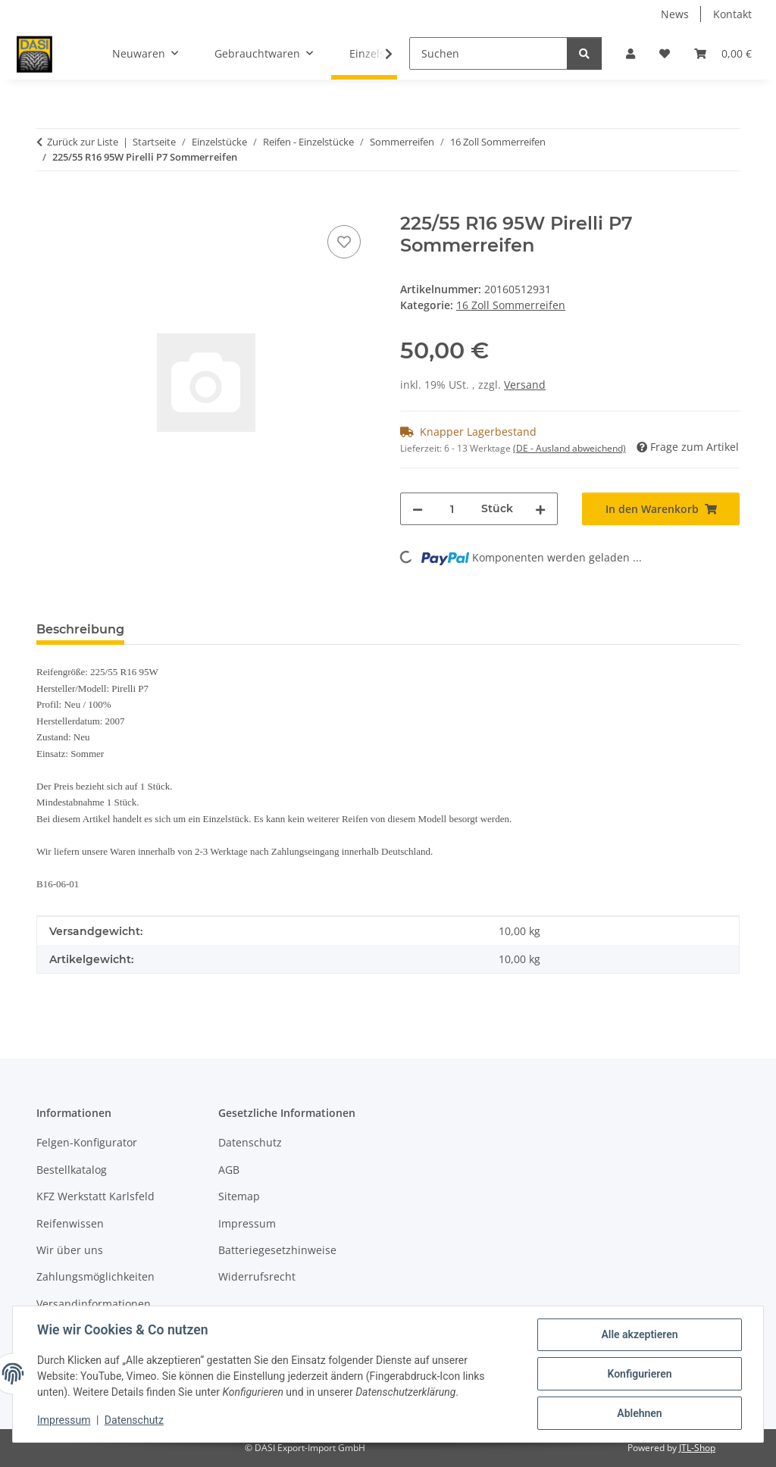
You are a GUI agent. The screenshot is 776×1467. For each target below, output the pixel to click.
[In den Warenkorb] (48, 204)
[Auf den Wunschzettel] (344, 241)
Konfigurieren (639, 1374)
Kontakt (732, 14)
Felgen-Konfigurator (86, 1142)
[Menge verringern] (417, 508)
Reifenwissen (70, 1223)
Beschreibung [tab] (80, 629)
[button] (630, 53)
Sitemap (239, 1196)
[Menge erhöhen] (540, 508)
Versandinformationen (93, 1304)
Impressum (63, 1420)
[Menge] (452, 508)
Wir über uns (69, 1250)
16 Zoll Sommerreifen (510, 305)
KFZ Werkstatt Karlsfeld (95, 1196)
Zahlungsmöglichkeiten (95, 1276)
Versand (525, 384)
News (675, 14)
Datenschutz (134, 1420)
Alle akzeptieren (639, 1334)
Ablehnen (639, 1413)
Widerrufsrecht (257, 1276)
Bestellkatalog (71, 1169)
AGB (228, 1169)
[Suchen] (488, 53)
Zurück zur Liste (82, 142)
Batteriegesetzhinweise (277, 1250)
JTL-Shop (697, 1447)
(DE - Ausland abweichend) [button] (569, 448)
